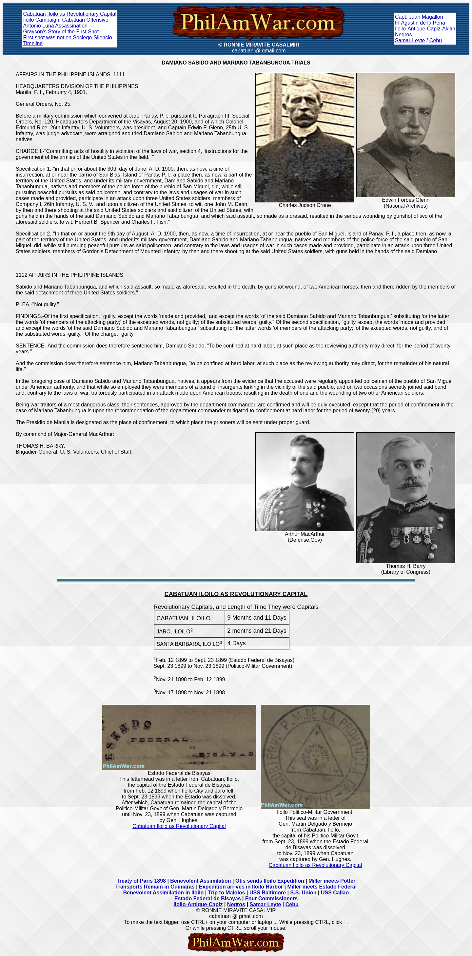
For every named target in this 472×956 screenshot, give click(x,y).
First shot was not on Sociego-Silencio (67, 37)
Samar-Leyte (410, 40)
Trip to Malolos (226, 892)
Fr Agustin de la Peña (420, 23)
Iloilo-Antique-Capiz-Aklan (425, 28)
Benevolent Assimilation (200, 881)
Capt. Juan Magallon (419, 17)
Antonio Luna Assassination (55, 25)
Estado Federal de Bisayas (207, 898)
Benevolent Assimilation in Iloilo (163, 892)
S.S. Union (303, 892)
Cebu (435, 40)
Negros (403, 34)
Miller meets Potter (331, 881)
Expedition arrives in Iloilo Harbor (241, 887)
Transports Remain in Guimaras (155, 887)
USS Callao (335, 892)
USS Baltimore (267, 892)
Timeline (33, 43)
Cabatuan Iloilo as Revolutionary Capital (69, 14)
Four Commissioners (271, 898)
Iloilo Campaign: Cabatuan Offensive (65, 20)
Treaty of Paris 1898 (141, 881)
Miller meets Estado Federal (322, 887)
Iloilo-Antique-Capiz (198, 904)
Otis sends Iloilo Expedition (269, 881)
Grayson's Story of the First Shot (61, 31)
